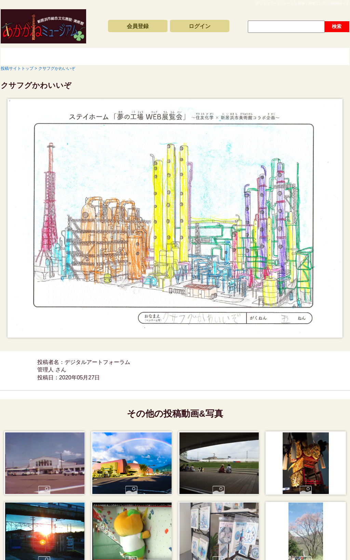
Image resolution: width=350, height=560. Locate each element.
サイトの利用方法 (312, 56)
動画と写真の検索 (236, 56)
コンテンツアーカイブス (161, 56)
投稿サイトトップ (24, 56)
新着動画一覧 (86, 56)
